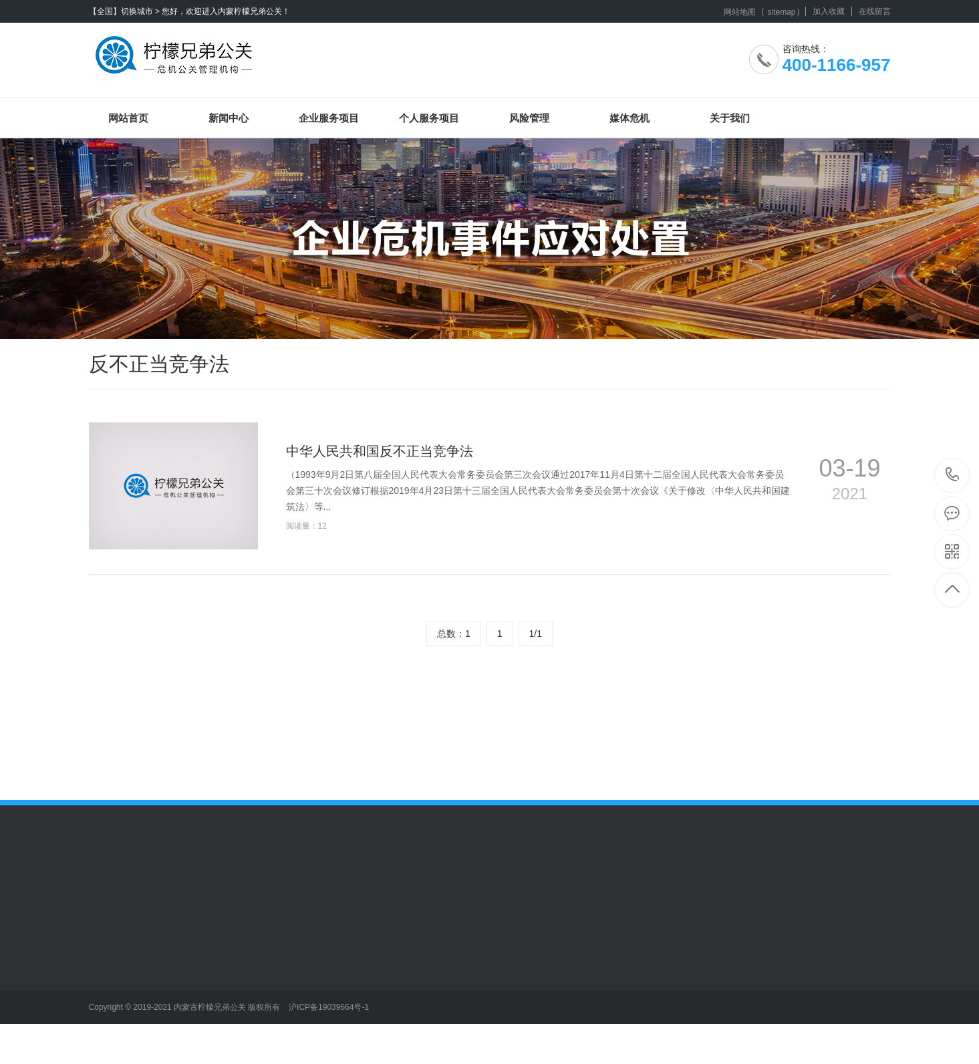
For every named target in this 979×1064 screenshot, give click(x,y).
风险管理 (529, 118)
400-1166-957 (952, 475)
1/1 (535, 633)
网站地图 (740, 12)
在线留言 (875, 11)
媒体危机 (629, 118)
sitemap (781, 12)
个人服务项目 (429, 118)
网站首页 (128, 118)
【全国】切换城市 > (124, 11)
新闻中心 (228, 118)
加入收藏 (829, 11)
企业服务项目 (329, 118)
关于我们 (730, 118)
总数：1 (453, 633)
